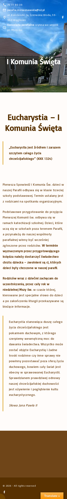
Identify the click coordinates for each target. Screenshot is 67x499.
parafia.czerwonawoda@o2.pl (26, 10)
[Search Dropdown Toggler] (51, 40)
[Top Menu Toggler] (61, 40)
